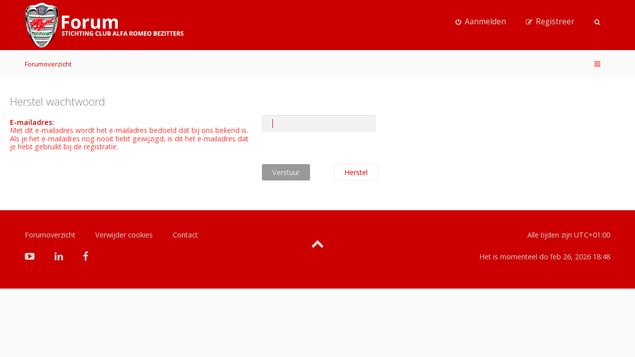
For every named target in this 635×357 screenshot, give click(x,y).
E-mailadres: (32, 122)
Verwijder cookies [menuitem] (124, 234)
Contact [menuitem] (185, 234)
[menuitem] (480, 22)
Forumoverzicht (48, 64)
